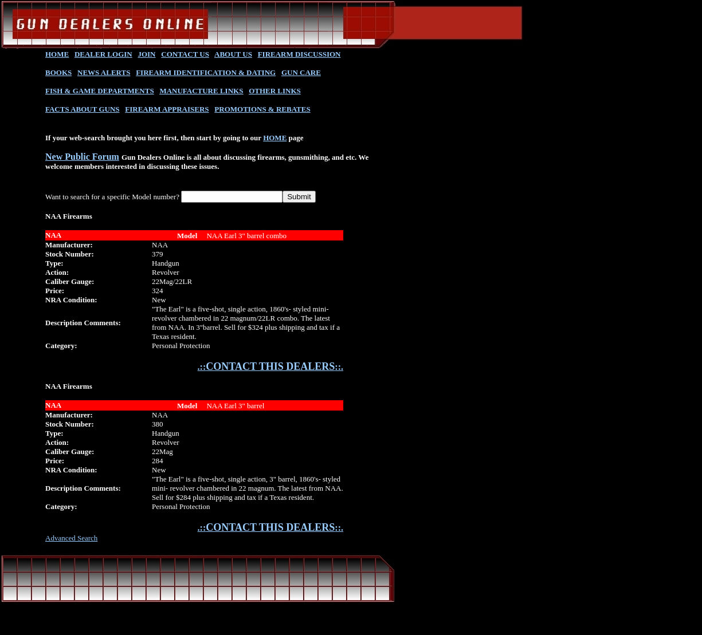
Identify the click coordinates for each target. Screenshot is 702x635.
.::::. (270, 367)
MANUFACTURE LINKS (201, 90)
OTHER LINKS (275, 90)
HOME (57, 54)
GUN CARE (301, 72)
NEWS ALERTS (103, 72)
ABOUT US (233, 54)
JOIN (146, 54)
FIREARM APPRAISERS (167, 109)
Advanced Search (71, 538)
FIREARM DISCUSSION (299, 54)
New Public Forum (82, 156)
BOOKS (58, 72)
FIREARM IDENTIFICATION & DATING (206, 72)
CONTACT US (185, 54)
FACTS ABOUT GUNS (82, 109)
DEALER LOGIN (103, 54)
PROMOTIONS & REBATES (262, 109)
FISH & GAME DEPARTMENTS (99, 90)
